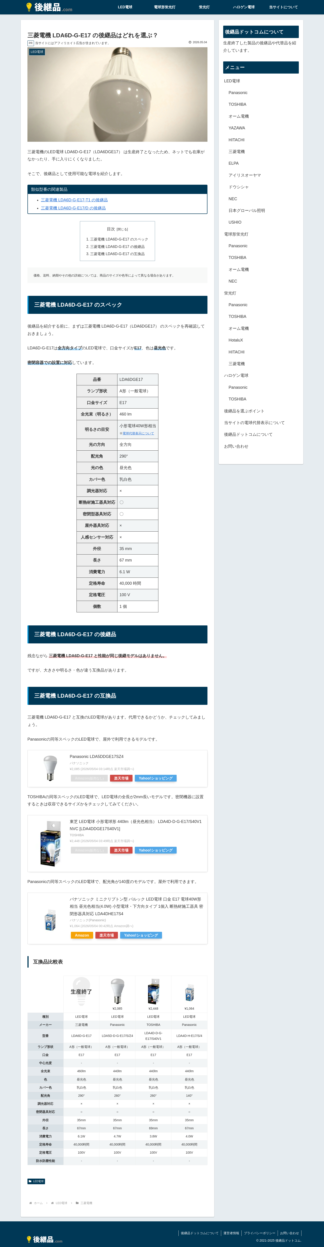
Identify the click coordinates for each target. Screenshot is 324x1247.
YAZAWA (237, 128)
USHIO (235, 222)
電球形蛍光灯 (236, 234)
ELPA (234, 163)
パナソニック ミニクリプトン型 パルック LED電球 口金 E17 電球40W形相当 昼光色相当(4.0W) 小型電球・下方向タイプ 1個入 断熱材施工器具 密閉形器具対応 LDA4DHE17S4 (136, 906)
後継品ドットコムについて (248, 434)
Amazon (89, 778)
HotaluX (236, 340)
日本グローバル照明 (247, 210)
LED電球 (36, 1181)
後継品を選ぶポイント (244, 411)
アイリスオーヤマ (245, 175)
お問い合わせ (236, 446)
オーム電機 (239, 116)
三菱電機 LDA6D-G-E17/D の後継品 (73, 208)
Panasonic (238, 92)
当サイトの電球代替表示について (254, 422)
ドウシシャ (239, 187)
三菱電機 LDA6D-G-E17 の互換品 (117, 254)
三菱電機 (237, 151)
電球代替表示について (138, 433)
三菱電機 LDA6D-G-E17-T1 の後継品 (74, 200)
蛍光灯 (230, 293)
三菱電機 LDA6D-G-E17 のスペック (119, 239)
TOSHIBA (237, 104)
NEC (233, 199)
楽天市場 (121, 778)
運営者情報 (231, 1233)
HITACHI (237, 140)
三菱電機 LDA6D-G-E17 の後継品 (117, 247)
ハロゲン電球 (236, 375)
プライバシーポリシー (259, 1233)
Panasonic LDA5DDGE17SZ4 (97, 756)
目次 (111, 229)
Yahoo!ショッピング (156, 778)
